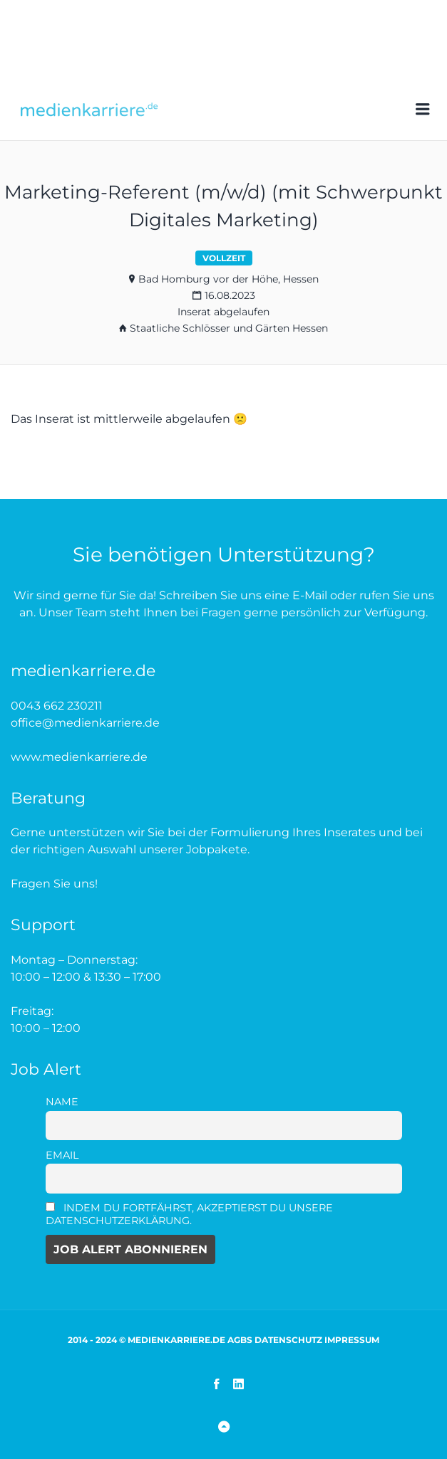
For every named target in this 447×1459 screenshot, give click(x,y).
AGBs (239, 1339)
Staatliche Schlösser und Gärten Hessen (229, 328)
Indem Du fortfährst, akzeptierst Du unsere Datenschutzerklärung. (190, 1214)
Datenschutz (288, 1339)
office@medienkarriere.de (85, 723)
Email (62, 1155)
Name (62, 1101)
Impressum (351, 1339)
